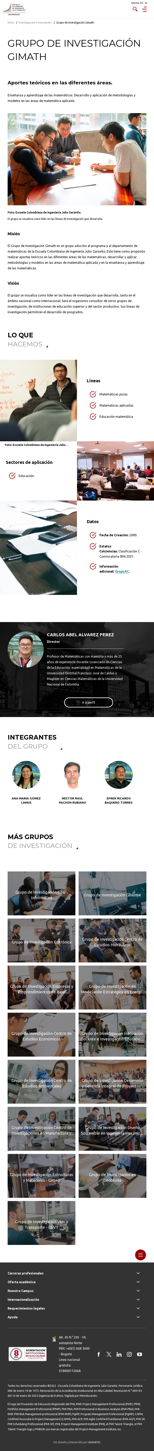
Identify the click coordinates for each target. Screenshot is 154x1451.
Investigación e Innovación (35, 22)
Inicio (11, 22)
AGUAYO (94, 1442)
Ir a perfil (88, 702)
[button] (12, 788)
